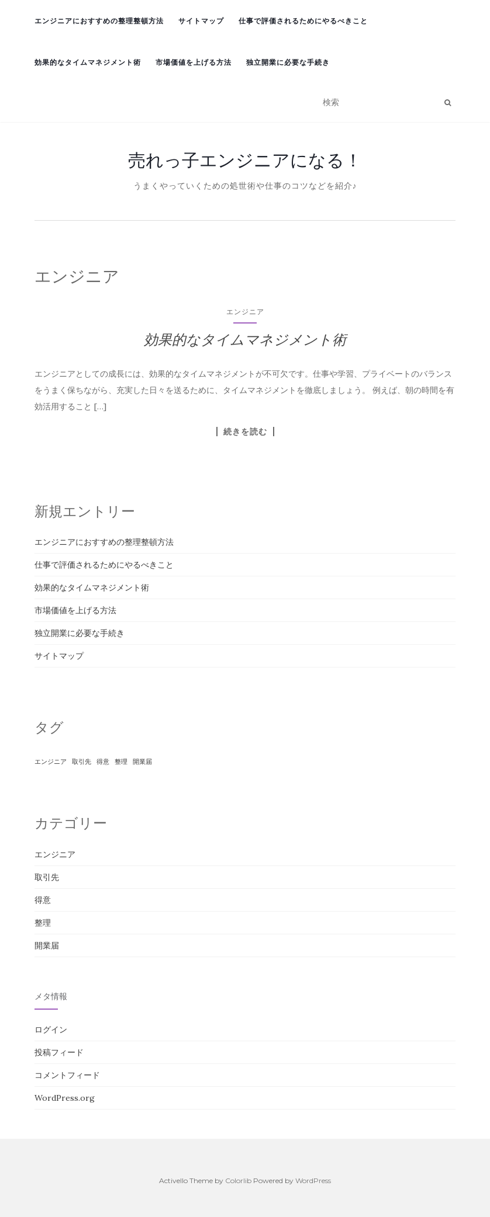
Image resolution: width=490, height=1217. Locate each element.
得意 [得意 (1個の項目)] (102, 761)
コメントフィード (67, 1075)
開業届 (46, 945)
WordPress (313, 1180)
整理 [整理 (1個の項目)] (121, 761)
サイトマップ (201, 20)
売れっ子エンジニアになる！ (245, 160)
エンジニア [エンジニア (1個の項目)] (50, 761)
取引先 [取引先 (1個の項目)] (81, 761)
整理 (42, 922)
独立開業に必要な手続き (288, 62)
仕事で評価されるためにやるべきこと (303, 20)
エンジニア (245, 311)
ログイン (50, 1029)
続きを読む (245, 431)
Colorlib (238, 1180)
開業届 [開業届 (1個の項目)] (142, 761)
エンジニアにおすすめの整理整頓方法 (99, 20)
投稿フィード (59, 1052)
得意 (42, 900)
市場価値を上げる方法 (194, 62)
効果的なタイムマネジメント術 (87, 62)
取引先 (46, 877)
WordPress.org (64, 1098)
